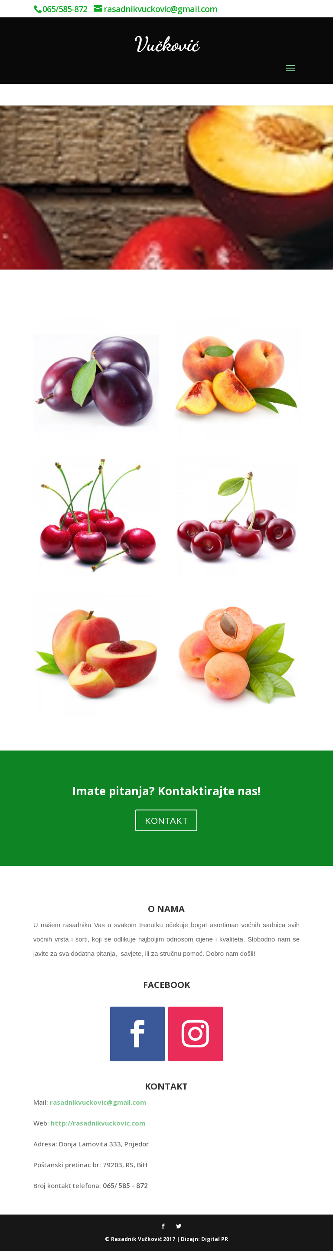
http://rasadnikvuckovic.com (98, 1123)
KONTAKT (166, 820)
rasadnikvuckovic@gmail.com (98, 1102)
